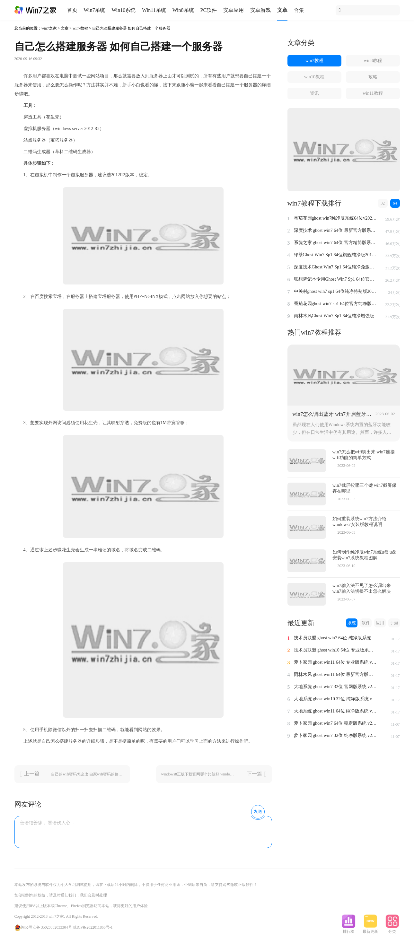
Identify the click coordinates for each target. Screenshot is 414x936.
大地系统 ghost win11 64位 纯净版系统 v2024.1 (335, 711)
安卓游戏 (260, 10)
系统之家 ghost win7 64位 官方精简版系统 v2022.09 (335, 242)
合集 (299, 10)
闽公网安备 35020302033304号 (43, 927)
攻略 (372, 76)
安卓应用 (233, 10)
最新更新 (370, 929)
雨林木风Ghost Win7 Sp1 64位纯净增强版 (334, 315)
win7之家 (49, 28)
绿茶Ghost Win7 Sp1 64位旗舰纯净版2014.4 (335, 254)
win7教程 (80, 28)
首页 (72, 10)
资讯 (314, 93)
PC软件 (208, 10)
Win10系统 (123, 10)
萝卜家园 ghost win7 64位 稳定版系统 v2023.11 (335, 723)
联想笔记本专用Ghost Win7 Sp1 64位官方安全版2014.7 (335, 279)
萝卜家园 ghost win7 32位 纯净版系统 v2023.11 (335, 735)
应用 (380, 622)
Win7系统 (94, 10)
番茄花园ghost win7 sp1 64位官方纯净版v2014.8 (335, 303)
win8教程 (373, 60)
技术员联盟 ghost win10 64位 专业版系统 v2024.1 (335, 650)
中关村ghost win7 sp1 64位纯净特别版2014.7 (335, 291)
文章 (282, 10)
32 (383, 203)
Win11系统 (154, 10)
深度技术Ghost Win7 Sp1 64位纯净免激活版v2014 (335, 267)
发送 (258, 811)
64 (395, 203)
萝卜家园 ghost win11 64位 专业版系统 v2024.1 (335, 662)
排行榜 (348, 929)
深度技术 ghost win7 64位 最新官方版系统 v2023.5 (335, 230)
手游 (394, 622)
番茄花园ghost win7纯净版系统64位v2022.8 (335, 218)
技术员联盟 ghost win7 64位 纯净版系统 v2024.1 (335, 637)
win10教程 (314, 76)
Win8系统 (183, 10)
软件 (366, 622)
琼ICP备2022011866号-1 (93, 927)
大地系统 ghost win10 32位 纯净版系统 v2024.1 (335, 698)
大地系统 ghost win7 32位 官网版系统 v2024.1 (335, 686)
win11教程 (373, 93)
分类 (392, 929)
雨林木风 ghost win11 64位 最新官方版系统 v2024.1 (335, 674)
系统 (352, 622)
